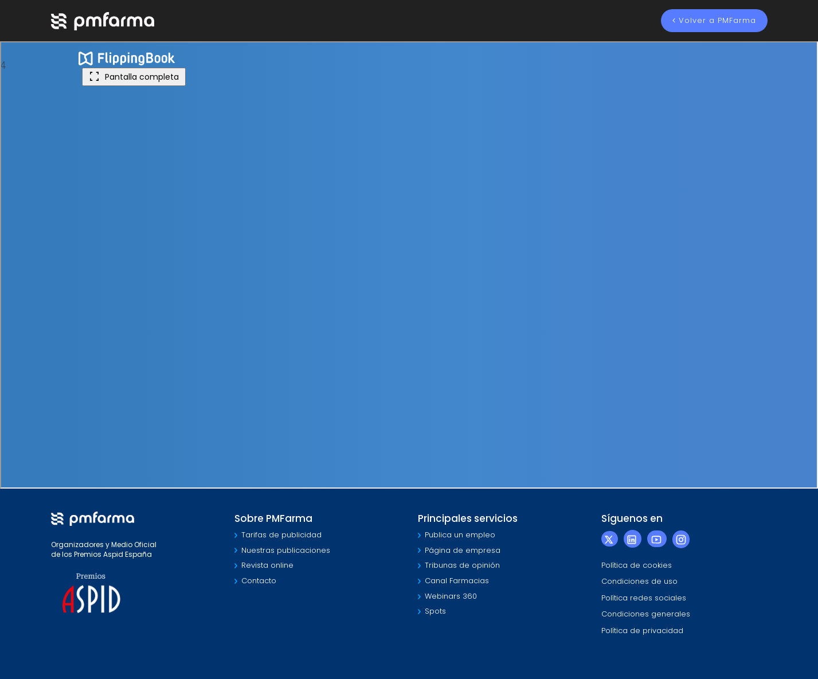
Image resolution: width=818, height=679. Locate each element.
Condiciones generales (645, 613)
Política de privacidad (642, 630)
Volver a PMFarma (714, 20)
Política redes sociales (643, 597)
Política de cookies (636, 565)
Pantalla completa (134, 77)
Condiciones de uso (639, 581)
